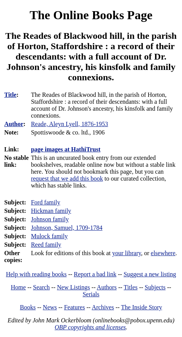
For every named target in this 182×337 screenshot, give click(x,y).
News (50, 307)
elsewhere (163, 253)
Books (28, 307)
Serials (91, 294)
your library (126, 253)
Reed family (46, 244)
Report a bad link (95, 274)
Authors (107, 287)
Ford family (45, 202)
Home (18, 287)
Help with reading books (36, 274)
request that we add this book (67, 178)
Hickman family (51, 211)
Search (41, 287)
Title (10, 94)
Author (13, 124)
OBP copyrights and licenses (90, 327)
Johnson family (49, 219)
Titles (131, 287)
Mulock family (49, 236)
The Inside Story (141, 307)
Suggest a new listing (150, 274)
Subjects (155, 287)
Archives (103, 307)
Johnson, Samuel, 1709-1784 (66, 227)
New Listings (73, 287)
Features (74, 307)
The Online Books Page (91, 15)
